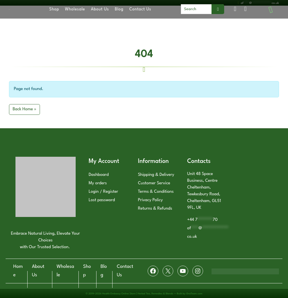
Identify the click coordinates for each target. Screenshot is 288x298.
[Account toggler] (235, 9)
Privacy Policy (150, 200)
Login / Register (103, 192)
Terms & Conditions (156, 192)
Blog (119, 9)
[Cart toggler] (245, 9)
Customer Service (154, 183)
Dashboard (99, 175)
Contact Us (140, 9)
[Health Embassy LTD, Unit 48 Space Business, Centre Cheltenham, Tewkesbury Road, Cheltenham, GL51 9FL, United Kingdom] (258, 192)
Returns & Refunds (155, 209)
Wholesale (75, 9)
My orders (98, 183)
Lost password (102, 200)
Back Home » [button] (24, 109)
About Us (100, 9)
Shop (54, 9)
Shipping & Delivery (156, 175)
